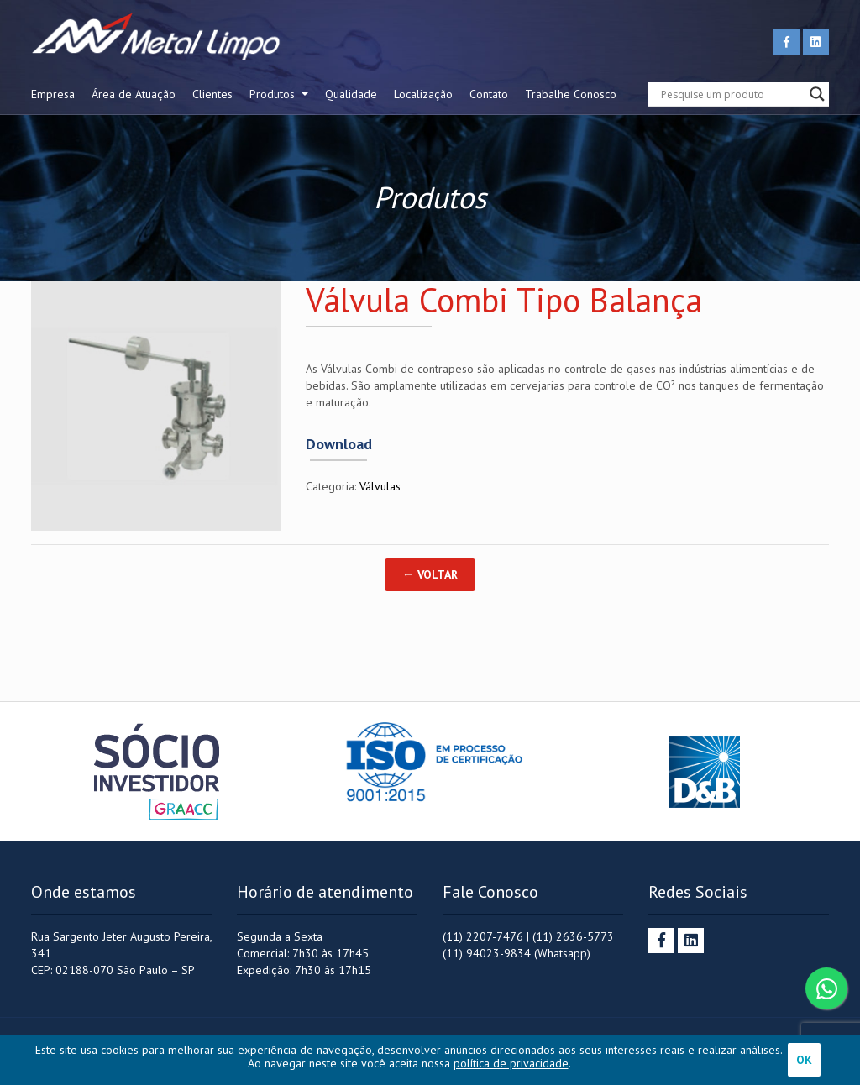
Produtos (273, 94)
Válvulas (380, 486)
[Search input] (731, 94)
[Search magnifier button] (817, 94)
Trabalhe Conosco (570, 94)
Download (339, 444)
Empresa (53, 94)
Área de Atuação (134, 94)
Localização (423, 94)
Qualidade (351, 94)
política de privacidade (511, 1063)
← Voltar (430, 574)
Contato (488, 94)
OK (804, 1059)
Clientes (212, 94)
